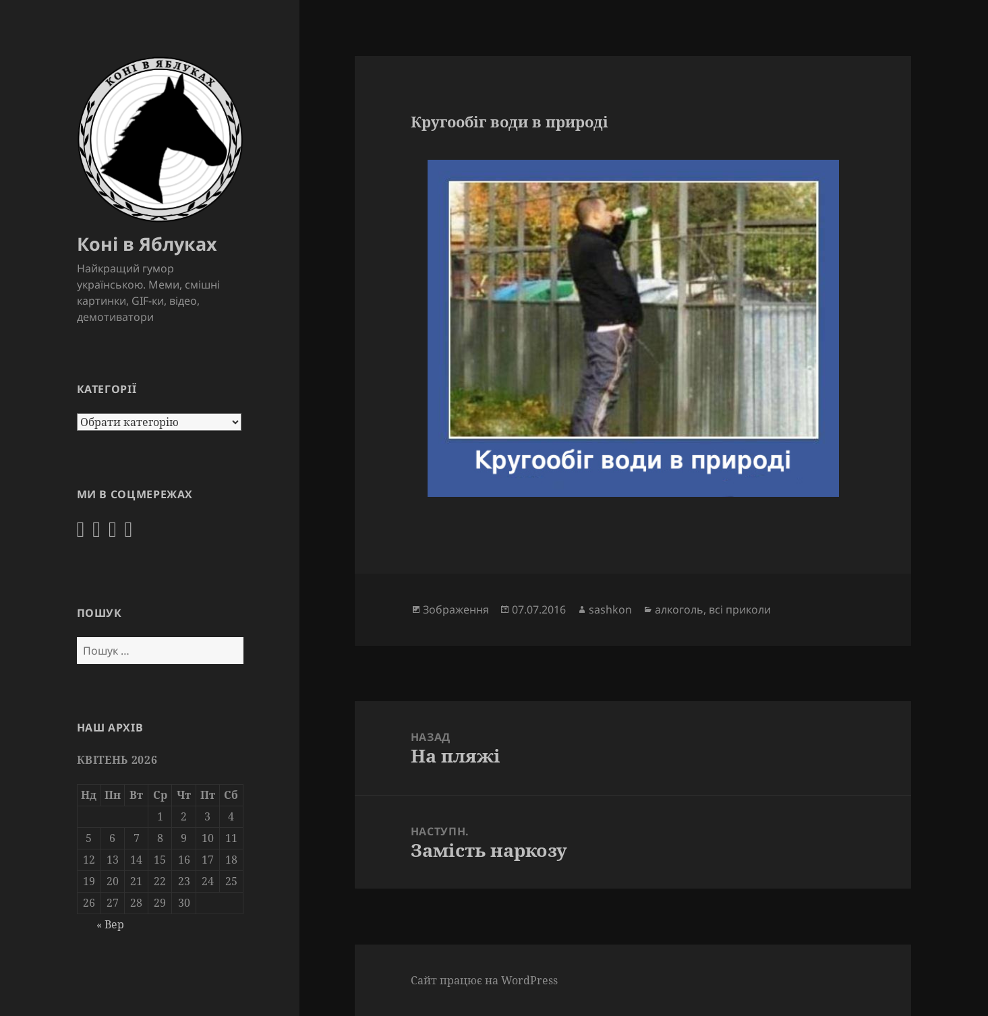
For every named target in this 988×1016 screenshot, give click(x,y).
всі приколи (740, 609)
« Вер (110, 924)
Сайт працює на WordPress (484, 980)
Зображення (456, 609)
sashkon (610, 609)
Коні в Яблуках (147, 243)
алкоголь (679, 609)
